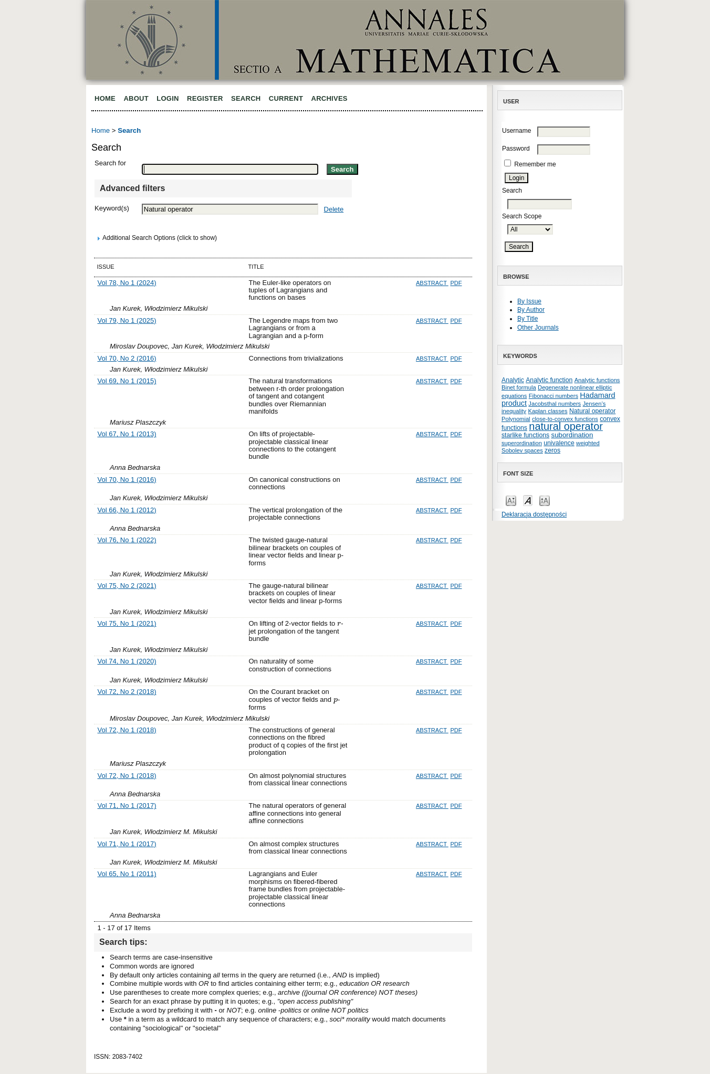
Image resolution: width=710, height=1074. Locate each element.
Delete (334, 209)
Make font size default (528, 500)
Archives (329, 98)
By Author (531, 309)
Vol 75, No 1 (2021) (127, 623)
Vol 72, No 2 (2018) (127, 692)
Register (205, 98)
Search (245, 98)
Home (105, 98)
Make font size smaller (511, 500)
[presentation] (339, 623)
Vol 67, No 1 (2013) (127, 434)
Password (516, 148)
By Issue (529, 301)
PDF (456, 283)
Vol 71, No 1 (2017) (127, 805)
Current (286, 98)
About (136, 98)
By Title (527, 318)
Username (516, 130)
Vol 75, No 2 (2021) (127, 585)
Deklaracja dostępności (534, 514)
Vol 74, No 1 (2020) (127, 661)
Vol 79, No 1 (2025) (127, 320)
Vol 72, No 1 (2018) (127, 730)
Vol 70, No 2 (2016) (127, 358)
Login (167, 98)
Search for (110, 163)
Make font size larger (544, 500)
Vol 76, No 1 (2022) (127, 540)
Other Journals (538, 327)
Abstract (432, 283)
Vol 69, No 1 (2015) (127, 381)
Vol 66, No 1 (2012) (127, 510)
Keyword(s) (112, 208)
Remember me (535, 164)
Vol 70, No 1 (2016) (127, 479)
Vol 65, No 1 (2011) (127, 874)
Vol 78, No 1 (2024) (127, 283)
